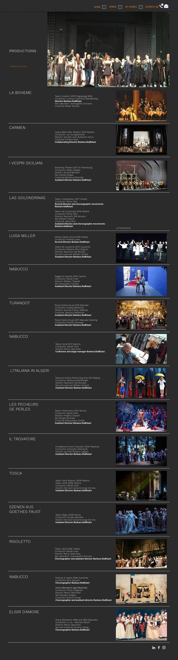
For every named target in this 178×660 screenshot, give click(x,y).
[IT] (104, 7)
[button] (152, 7)
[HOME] (97, 7)
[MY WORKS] (131, 7)
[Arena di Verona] (18, 66)
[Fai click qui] (166, 6)
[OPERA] (113, 7)
